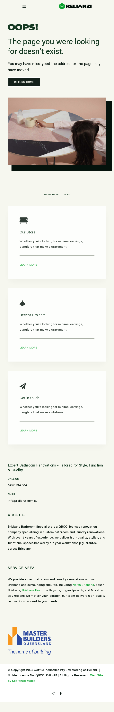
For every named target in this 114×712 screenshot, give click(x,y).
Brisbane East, (32, 590)
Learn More (28, 264)
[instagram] (53, 693)
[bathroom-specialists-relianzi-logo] (75, 4)
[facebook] (61, 693)
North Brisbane (83, 585)
